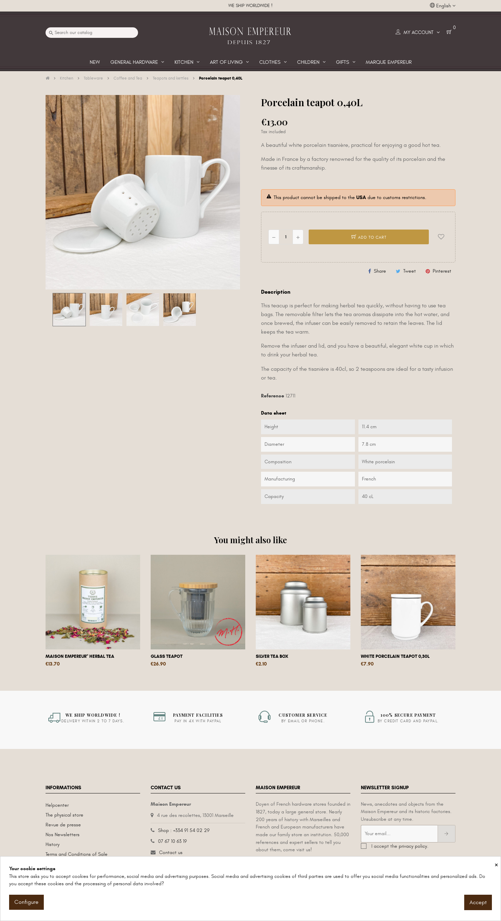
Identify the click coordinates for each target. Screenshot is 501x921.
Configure (26, 902)
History (53, 844)
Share (380, 271)
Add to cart (368, 237)
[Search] (92, 32)
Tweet (409, 271)
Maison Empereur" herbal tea (80, 656)
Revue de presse (63, 825)
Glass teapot (167, 656)
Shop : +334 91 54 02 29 (184, 830)
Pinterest (442, 271)
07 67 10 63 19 (172, 841)
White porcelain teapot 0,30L (395, 656)
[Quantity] (286, 237)
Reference (272, 396)
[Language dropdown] (442, 6)
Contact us (171, 852)
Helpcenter (57, 805)
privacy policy (413, 846)
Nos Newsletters (63, 835)
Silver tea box (272, 656)
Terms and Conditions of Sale (77, 854)
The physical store (64, 815)
